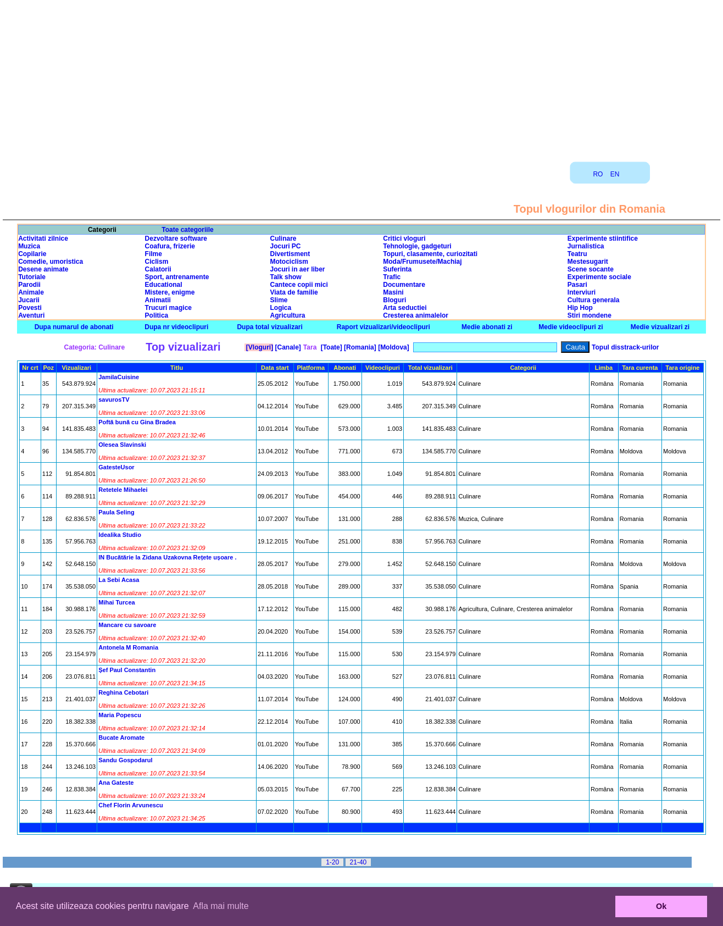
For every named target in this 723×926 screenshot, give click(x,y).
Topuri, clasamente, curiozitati (430, 254)
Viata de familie (294, 292)
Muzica (29, 246)
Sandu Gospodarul (125, 760)
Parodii (29, 285)
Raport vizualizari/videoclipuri (383, 327)
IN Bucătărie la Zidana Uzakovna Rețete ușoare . (167, 557)
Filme (153, 254)
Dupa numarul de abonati (74, 327)
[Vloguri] (259, 347)
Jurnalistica (586, 246)
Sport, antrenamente (177, 277)
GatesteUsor (116, 467)
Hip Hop (580, 308)
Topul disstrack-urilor (625, 347)
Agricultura (287, 315)
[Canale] (287, 347)
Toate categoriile (187, 230)
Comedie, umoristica (50, 261)
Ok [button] (661, 906)
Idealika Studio (119, 534)
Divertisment (290, 254)
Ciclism (157, 261)
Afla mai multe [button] (220, 906)
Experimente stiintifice (603, 238)
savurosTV (113, 399)
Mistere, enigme (170, 292)
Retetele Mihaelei (122, 489)
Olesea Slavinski (122, 444)
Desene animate (43, 269)
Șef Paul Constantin (126, 670)
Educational (163, 285)
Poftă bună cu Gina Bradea (137, 422)
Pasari (577, 285)
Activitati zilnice (43, 238)
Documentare (404, 285)
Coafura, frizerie (170, 246)
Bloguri (394, 300)
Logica (281, 308)
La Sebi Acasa (118, 579)
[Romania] (359, 347)
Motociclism (289, 261)
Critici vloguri (404, 238)
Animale (31, 292)
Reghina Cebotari (123, 692)
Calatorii (158, 269)
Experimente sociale (599, 277)
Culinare (283, 238)
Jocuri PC (285, 246)
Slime (279, 300)
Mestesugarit (588, 261)
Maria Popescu (119, 715)
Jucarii (29, 300)
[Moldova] (392, 347)
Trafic (392, 277)
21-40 (358, 862)
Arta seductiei (404, 308)
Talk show (286, 277)
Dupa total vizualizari (269, 327)
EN (615, 174)
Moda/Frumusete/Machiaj (422, 261)
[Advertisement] (361, 77)
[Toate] (330, 347)
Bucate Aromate (121, 737)
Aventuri (31, 315)
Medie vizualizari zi (660, 327)
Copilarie (32, 254)
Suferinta (397, 269)
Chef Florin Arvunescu (130, 805)
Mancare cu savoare (127, 625)
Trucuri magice (168, 308)
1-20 (332, 862)
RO (598, 174)
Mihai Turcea (116, 602)
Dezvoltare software (176, 238)
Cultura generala (594, 300)
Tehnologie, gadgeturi (417, 246)
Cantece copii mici (299, 285)
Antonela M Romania (128, 647)
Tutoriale (32, 277)
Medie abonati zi (487, 327)
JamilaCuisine (118, 377)
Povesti (30, 308)
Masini (393, 292)
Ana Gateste (116, 782)
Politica (157, 315)
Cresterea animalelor (415, 315)
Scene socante (591, 269)
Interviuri (582, 292)
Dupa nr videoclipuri (176, 327)
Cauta (575, 347)
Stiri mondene (589, 315)
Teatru (577, 254)
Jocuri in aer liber (297, 269)
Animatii (158, 300)
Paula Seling (116, 512)
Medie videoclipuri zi (570, 327)
